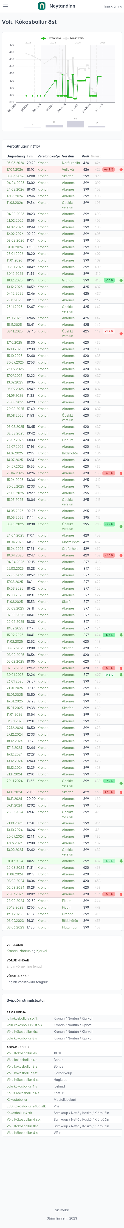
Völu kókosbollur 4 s (22, 1060)
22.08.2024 (15, 867)
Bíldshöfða (70, 453)
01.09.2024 (15, 861)
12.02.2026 (15, 234)
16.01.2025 (15, 701)
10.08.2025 (15, 415)
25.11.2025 (15, 307)
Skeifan (67, 176)
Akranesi (68, 183)
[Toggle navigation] (5, 6)
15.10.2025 (15, 356)
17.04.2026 (15, 169)
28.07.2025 (15, 440)
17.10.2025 (14, 342)
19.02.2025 (15, 628)
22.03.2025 (15, 575)
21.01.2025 (15, 688)
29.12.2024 (15, 728)
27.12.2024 (15, 734)
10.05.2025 (15, 517)
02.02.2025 (15, 668)
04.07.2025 (15, 466)
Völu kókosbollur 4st (22, 1073)
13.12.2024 (15, 761)
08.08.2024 (15, 881)
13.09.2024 (15, 850)
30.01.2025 (15, 675)
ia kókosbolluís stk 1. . (23, 1018)
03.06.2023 (15, 927)
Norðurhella (71, 163)
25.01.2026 (15, 254)
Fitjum (66, 901)
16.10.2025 (15, 349)
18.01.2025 (15, 694)
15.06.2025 (15, 480)
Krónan (42, 163)
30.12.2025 (15, 273)
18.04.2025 (15, 542)
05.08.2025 (15, 427)
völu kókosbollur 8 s (22, 1038)
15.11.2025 (14, 325)
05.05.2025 (15, 524)
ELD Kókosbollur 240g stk (26, 1106)
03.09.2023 (15, 921)
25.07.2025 (15, 446)
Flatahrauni (70, 927)
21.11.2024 (14, 774)
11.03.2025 (15, 602)
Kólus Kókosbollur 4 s (23, 1093)
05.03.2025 (15, 608)
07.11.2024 (14, 805)
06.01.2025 (15, 721)
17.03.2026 (15, 196)
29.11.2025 (14, 300)
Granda (67, 280)
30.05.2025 (15, 486)
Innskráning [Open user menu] (113, 6)
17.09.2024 (15, 843)
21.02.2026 (15, 220)
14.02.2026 (15, 227)
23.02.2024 (15, 901)
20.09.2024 (15, 836)
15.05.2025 (15, 500)
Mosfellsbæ (71, 542)
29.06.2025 (15, 473)
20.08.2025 (15, 409)
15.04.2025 (15, 549)
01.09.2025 (15, 395)
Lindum (67, 440)
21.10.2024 (15, 823)
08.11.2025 (15, 331)
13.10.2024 (15, 830)
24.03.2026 (15, 189)
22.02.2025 (15, 621)
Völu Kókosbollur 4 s (22, 1133)
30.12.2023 (15, 907)
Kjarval (41, 951)
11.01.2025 (14, 714)
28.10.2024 (15, 812)
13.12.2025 (15, 287)
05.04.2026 (15, 176)
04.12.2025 (15, 293)
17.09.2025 (15, 376)
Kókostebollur (17, 1099)
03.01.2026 (15, 267)
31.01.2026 (15, 247)
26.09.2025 (15, 369)
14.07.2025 (15, 453)
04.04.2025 (15, 562)
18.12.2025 (15, 280)
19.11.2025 (14, 318)
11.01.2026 (14, 260)
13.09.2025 (15, 382)
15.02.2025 (15, 635)
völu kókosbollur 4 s (22, 1086)
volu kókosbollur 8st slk (24, 1025)
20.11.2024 (15, 781)
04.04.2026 (15, 183)
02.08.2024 (15, 887)
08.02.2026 (15, 240)
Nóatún (25, 951)
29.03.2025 (15, 568)
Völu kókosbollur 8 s (22, 1066)
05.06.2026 (15, 163)
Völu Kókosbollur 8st (22, 1126)
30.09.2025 (15, 362)
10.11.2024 (14, 799)
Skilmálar (62, 1210)
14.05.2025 (15, 511)
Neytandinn (56, 6)
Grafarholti (70, 549)
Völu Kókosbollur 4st (22, 1032)
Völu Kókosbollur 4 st (23, 1080)
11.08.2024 (15, 874)
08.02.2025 (15, 648)
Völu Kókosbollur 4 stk (23, 1119)
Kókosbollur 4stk (19, 1113)
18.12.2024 (15, 741)
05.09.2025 (15, 389)
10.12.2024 (15, 767)
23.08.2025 (15, 402)
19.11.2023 (14, 914)
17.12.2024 (14, 748)
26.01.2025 (15, 681)
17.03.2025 (15, 582)
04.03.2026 (15, 214)
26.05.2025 (15, 493)
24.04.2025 (15, 535)
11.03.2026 (15, 203)
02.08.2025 (15, 433)
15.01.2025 (15, 708)
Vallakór (68, 169)
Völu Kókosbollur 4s (22, 1053)
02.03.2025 (15, 615)
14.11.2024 (14, 792)
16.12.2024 (15, 754)
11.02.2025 (15, 641)
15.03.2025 (15, 588)
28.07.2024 (15, 894)
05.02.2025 (15, 661)
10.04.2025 (15, 555)
